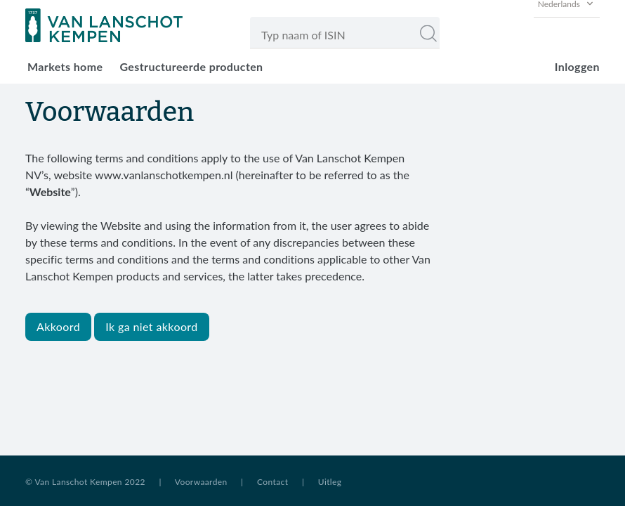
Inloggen (577, 66)
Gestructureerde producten (191, 66)
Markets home (65, 66)
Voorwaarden (201, 481)
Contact (272, 481)
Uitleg (330, 481)
